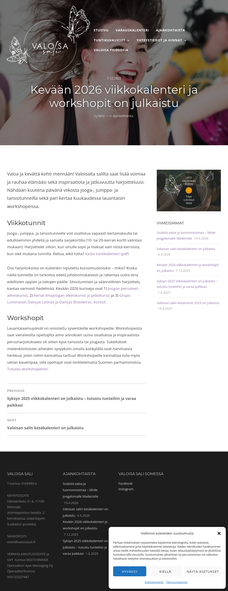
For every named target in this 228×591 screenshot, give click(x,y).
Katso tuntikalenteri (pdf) (107, 253)
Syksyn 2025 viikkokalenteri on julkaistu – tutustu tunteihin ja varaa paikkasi (85, 547)
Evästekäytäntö (154, 582)
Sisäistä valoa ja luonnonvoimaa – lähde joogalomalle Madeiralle (80, 490)
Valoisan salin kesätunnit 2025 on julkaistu (188, 303)
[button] (219, 533)
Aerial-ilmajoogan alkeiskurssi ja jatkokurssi (72, 295)
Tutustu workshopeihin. (28, 368)
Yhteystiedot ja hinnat (159, 40)
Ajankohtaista (170, 30)
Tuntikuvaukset (109, 40)
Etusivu (101, 30)
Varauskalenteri (132, 30)
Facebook (125, 483)
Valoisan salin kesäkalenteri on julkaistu (186, 249)
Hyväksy (130, 571)
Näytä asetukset (203, 571)
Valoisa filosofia (111, 50)
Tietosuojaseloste (176, 582)
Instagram (125, 489)
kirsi (101, 116)
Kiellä (165, 571)
